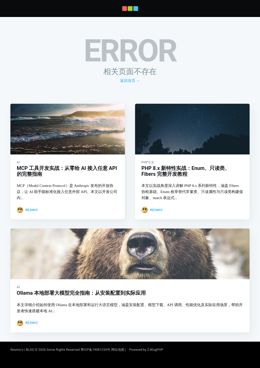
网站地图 (117, 350)
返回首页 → (130, 80)
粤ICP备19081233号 (95, 350)
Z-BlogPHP (155, 350)
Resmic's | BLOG (22, 350)
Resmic (31, 208)
